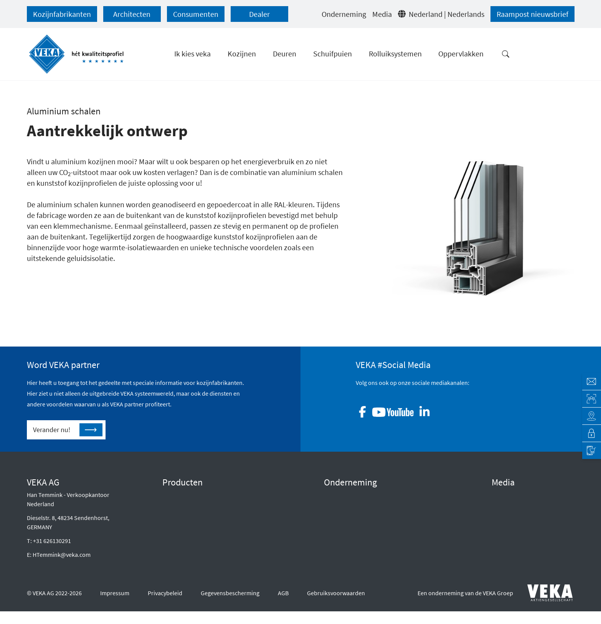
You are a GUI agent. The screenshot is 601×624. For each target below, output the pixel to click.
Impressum (114, 608)
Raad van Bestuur (346, 495)
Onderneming (344, 14)
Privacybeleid (165, 608)
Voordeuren (177, 507)
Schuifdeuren (180, 519)
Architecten (131, 14)
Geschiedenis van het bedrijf (360, 531)
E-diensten (505, 495)
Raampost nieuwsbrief (532, 14)
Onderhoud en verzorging (195, 556)
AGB (283, 608)
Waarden (335, 507)
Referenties (506, 519)
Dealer (259, 14)
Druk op (502, 507)
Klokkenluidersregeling (354, 544)
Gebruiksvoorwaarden (336, 608)
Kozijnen (173, 495)
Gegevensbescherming (230, 608)
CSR (329, 519)
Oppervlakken (180, 544)
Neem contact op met (351, 556)
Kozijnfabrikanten (62, 14)
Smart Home (178, 568)
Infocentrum (508, 531)
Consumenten (195, 14)
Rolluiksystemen (183, 531)
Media (382, 14)
